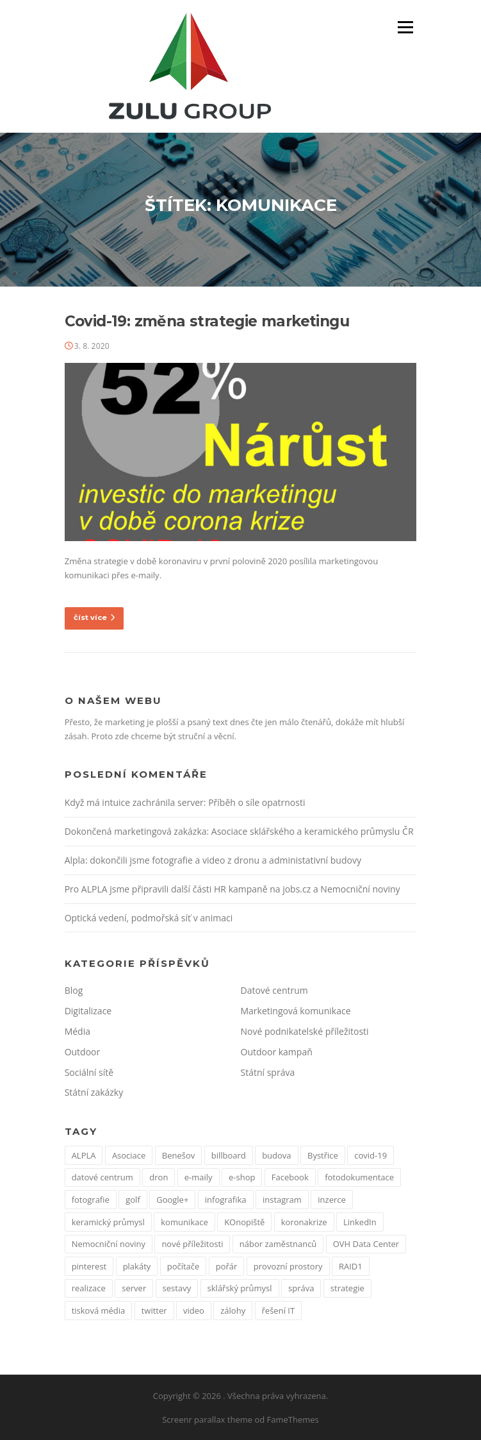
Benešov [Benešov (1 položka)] (178, 1155)
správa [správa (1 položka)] (301, 1288)
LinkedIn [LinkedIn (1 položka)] (360, 1222)
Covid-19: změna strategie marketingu (207, 321)
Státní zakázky (94, 1092)
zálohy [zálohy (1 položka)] (232, 1310)
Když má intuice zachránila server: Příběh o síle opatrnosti (185, 802)
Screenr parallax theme (207, 1419)
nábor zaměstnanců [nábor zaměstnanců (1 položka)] (278, 1244)
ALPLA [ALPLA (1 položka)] (84, 1155)
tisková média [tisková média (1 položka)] (99, 1310)
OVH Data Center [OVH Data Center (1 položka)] (366, 1244)
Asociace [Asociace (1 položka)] (129, 1155)
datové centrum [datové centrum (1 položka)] (102, 1177)
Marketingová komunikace (296, 1011)
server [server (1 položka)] (134, 1288)
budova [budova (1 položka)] (276, 1155)
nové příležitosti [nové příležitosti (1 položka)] (192, 1244)
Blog (74, 990)
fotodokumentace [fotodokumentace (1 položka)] (359, 1177)
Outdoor (83, 1052)
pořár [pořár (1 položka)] (227, 1266)
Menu (405, 27)
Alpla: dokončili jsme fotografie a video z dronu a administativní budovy (213, 860)
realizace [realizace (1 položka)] (89, 1288)
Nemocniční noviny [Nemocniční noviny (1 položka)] (108, 1244)
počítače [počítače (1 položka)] (183, 1266)
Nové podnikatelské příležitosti (305, 1031)
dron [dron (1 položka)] (158, 1177)
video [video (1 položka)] (193, 1310)
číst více (94, 617)
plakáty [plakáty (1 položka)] (137, 1266)
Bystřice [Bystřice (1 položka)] (322, 1155)
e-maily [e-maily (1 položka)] (198, 1177)
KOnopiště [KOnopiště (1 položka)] (244, 1222)
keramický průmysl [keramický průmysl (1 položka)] (108, 1222)
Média (77, 1031)
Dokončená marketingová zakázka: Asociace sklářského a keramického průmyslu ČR (239, 831)
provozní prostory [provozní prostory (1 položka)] (288, 1266)
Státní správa (268, 1072)
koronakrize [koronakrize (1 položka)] (304, 1222)
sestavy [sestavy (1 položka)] (177, 1288)
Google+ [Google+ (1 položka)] (172, 1199)
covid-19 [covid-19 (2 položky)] (370, 1155)
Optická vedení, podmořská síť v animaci (149, 918)
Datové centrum (274, 990)
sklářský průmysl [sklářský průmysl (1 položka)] (240, 1288)
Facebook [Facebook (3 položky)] (290, 1177)
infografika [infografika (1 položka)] (226, 1199)
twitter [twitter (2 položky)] (154, 1310)
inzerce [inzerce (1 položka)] (332, 1199)
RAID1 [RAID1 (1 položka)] (351, 1266)
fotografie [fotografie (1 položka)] (91, 1199)
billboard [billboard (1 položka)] (228, 1155)
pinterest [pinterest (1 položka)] (89, 1266)
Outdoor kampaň (277, 1052)
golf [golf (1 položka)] (133, 1199)
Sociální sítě (89, 1072)
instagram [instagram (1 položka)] (282, 1199)
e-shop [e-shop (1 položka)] (242, 1177)
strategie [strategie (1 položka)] (347, 1288)
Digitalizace (88, 1011)
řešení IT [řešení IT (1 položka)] (278, 1310)
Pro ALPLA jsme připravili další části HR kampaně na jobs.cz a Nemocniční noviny (232, 889)
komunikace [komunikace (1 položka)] (184, 1222)
